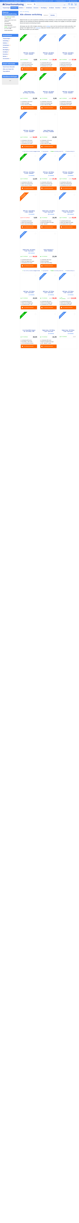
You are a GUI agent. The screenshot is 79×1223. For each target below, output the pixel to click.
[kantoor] (40, 1199)
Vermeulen (6, 99)
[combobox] (29, 4)
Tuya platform (6, 71)
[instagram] (69, 1187)
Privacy (45, 1219)
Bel (75, 1218)
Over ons (4, 1169)
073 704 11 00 (46, 1186)
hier (22, 1206)
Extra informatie (6, 1174)
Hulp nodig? (41, 1167)
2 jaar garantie (7, 23)
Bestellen (21, 1169)
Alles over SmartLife (7, 1178)
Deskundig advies (8, 25)
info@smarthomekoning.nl (49, 1180)
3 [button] (65, 1159)
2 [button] (61, 1159)
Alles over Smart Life (8, 69)
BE (10, 28)
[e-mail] (40, 1182)
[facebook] (60, 1187)
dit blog (51, 24)
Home (21, 11)
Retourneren (22, 1173)
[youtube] (73, 1187)
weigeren (10, 1211)
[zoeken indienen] (34, 4)
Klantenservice (73, 1)
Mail (66, 1218)
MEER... (15, 92)
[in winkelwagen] (29, 67)
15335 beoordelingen (10, 82)
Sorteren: (61, 13)
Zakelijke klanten (6, 1172)
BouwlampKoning (23, 1182)
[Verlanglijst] (69, 4)
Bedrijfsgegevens (6, 1170)
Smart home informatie (9, 67)
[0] (75, 4)
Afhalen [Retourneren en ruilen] (28, 1170)
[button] (35, 35)
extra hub (48, 26)
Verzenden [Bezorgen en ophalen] (21, 1170)
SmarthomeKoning (7, 1167)
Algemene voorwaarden (36, 1219)
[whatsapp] (40, 1187)
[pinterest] (64, 1187)
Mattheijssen (6, 91)
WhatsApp (71, 1218)
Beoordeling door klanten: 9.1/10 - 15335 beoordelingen (39, 1221)
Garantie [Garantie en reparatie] (21, 1172)
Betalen (27, 1169)
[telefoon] (40, 1170)
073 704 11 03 (46, 1169)
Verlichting (26, 11)
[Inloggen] (72, 4)
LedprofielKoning (23, 1181)
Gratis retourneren (8, 30)
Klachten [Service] (27, 1172)
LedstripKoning (23, 1178)
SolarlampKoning (23, 1179)
